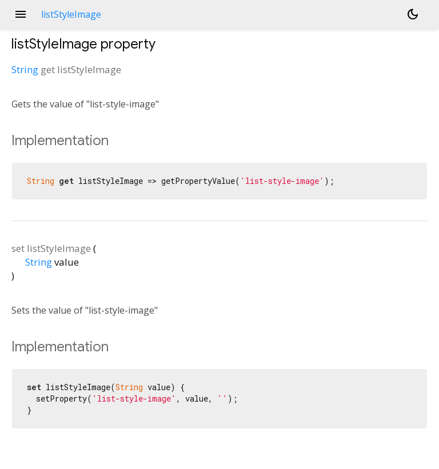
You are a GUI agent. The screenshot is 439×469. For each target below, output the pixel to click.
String (24, 69)
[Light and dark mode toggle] (413, 14)
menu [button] (20, 14)
